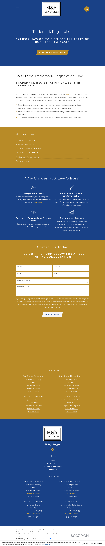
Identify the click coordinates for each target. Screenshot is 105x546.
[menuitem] (25, 139)
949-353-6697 (71, 412)
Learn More (37, 203)
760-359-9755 (71, 392)
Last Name (57, 267)
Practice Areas (52, 464)
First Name (20, 267)
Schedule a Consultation (52, 467)
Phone (19, 274)
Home (52, 461)
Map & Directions (33, 389)
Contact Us (52, 470)
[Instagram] (52, 450)
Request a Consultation (52, 52)
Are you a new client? (23, 280)
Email (55, 274)
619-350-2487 (33, 392)
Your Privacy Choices (43, 539)
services (69, 95)
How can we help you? (24, 287)
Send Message (52, 315)
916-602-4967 (33, 412)
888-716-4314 (52, 445)
